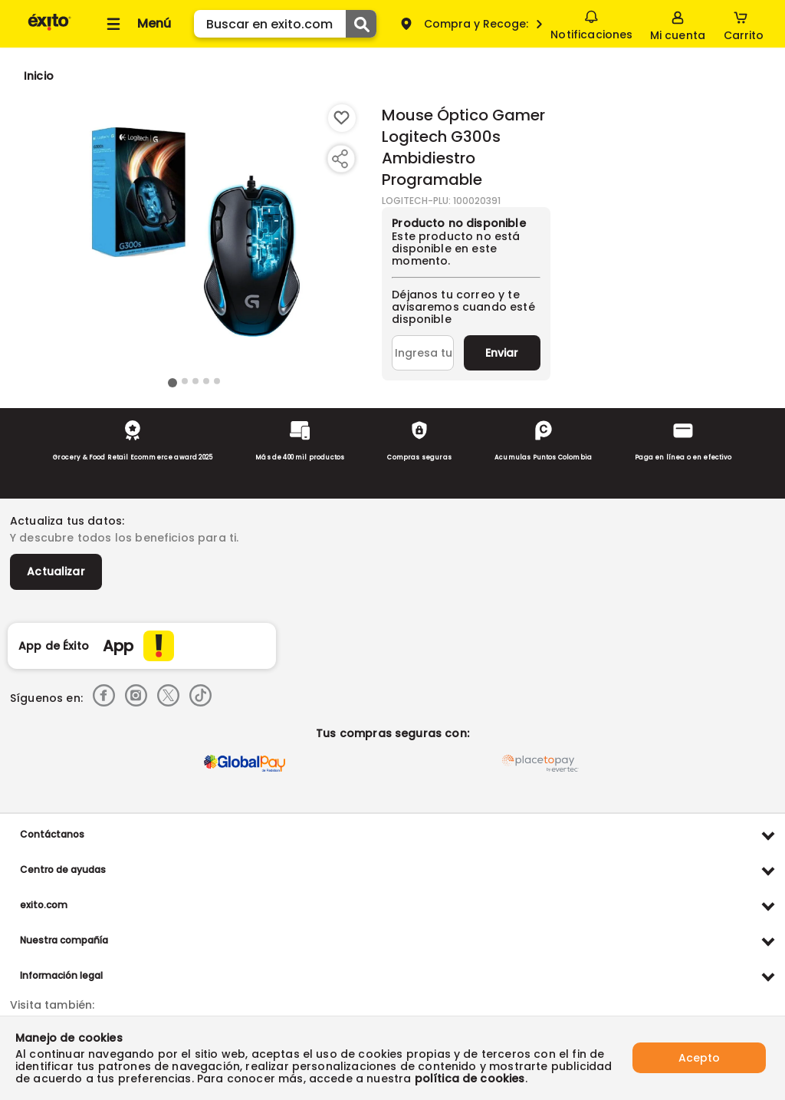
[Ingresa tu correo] (423, 353)
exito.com (43, 904)
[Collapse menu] (136, 24)
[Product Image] (194, 238)
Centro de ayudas (63, 869)
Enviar (501, 353)
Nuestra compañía (64, 940)
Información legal (61, 975)
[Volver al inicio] (49, 29)
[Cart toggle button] (743, 24)
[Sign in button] (678, 24)
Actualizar (56, 571)
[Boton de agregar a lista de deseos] (342, 118)
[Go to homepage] (39, 76)
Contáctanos (52, 834)
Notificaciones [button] (591, 23)
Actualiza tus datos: (67, 521)
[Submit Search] (361, 24)
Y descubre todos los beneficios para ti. (124, 538)
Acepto (699, 1057)
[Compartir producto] (339, 159)
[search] (285, 24)
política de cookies (470, 1078)
